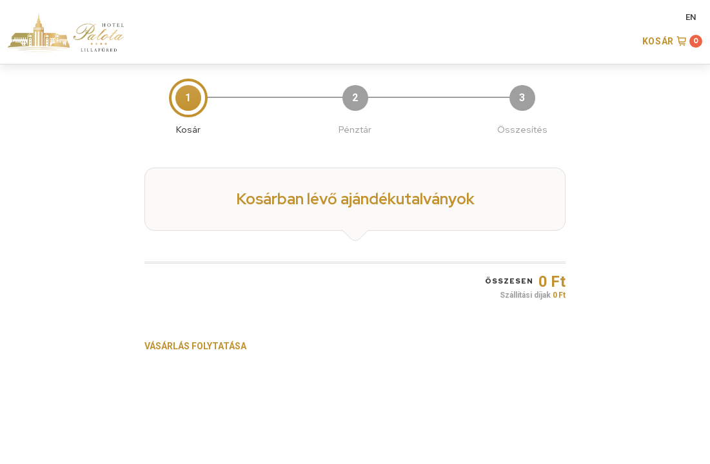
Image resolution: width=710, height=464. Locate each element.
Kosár (658, 41)
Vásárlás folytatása (195, 346)
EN (690, 17)
